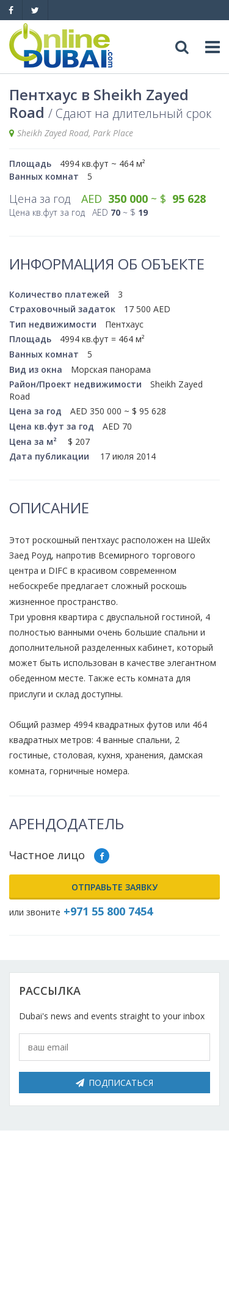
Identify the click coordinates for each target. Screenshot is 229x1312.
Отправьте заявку (114, 887)
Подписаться (114, 1082)
